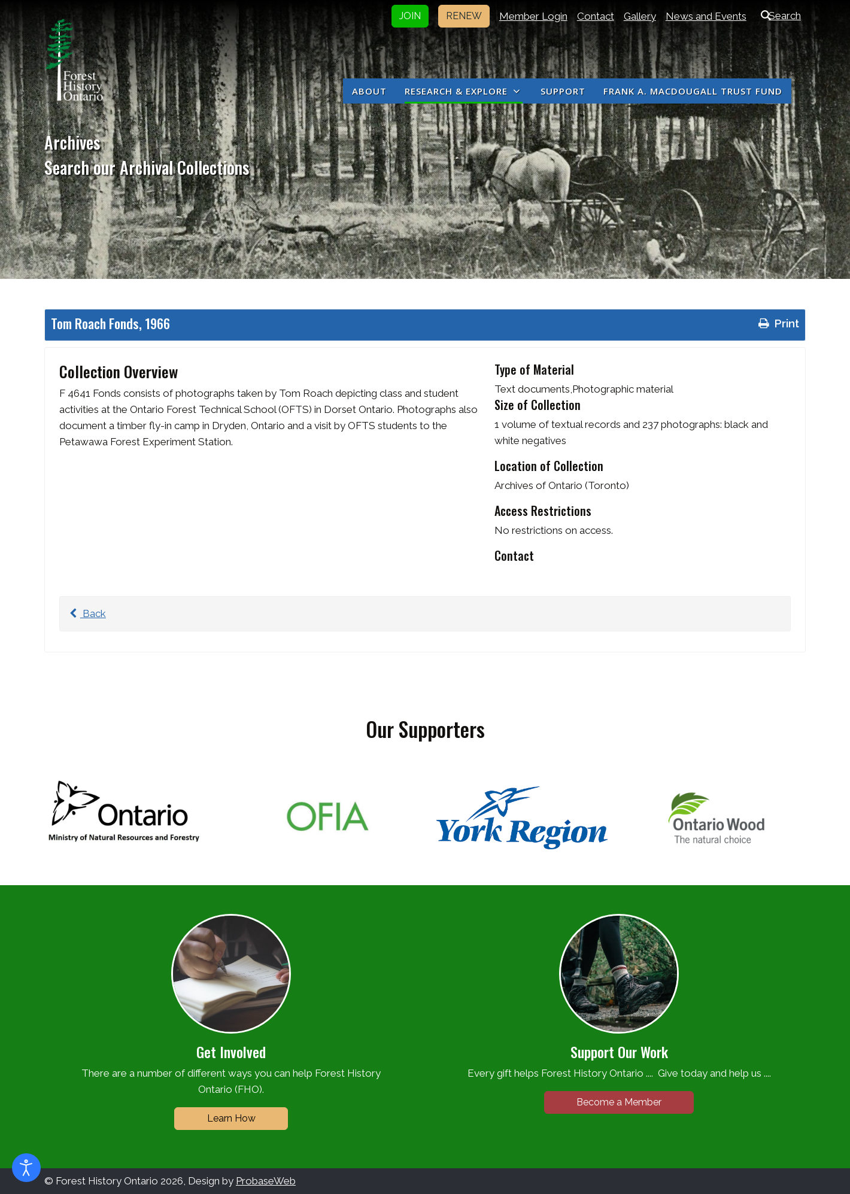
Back (86, 613)
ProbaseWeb (266, 1181)
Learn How (231, 1118)
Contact (595, 16)
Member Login (533, 16)
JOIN (410, 16)
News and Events (706, 16)
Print (777, 323)
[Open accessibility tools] (26, 1167)
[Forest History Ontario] (74, 60)
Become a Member (618, 1102)
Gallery (640, 16)
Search (778, 16)
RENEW (464, 16)
